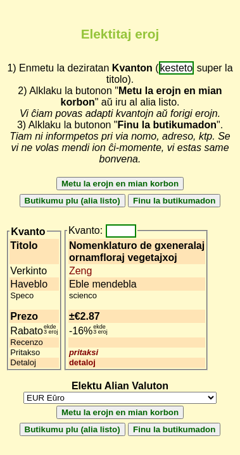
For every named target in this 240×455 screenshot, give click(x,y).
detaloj (82, 362)
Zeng (80, 270)
